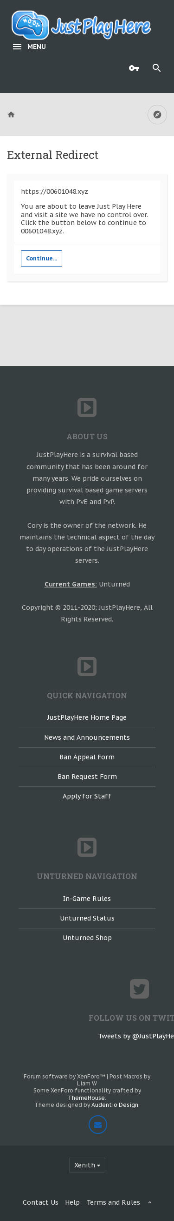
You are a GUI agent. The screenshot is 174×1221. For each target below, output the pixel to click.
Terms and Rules (113, 1202)
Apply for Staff (87, 796)
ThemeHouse (86, 1097)
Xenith (84, 1165)
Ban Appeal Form (87, 757)
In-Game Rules (87, 898)
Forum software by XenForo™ (65, 1076)
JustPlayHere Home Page (87, 717)
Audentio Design (114, 1104)
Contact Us (40, 1202)
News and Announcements (87, 737)
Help (72, 1202)
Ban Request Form (87, 776)
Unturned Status (87, 918)
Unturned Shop (87, 938)
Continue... (41, 258)
